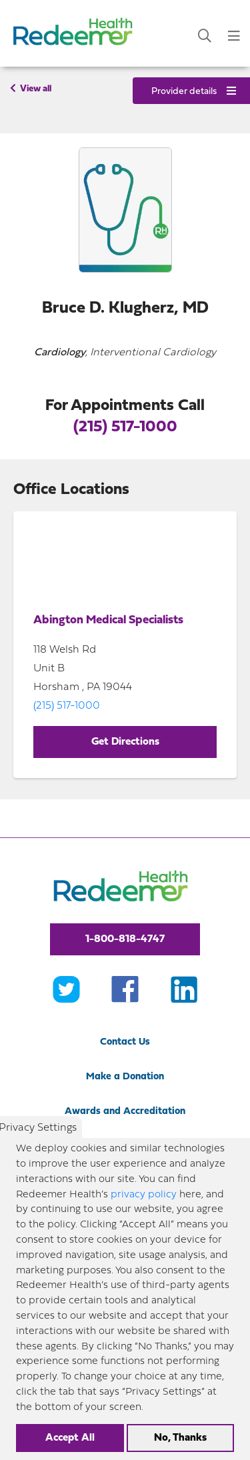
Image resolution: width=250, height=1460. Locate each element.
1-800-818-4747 (125, 939)
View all (30, 88)
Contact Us (125, 1042)
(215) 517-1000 (125, 427)
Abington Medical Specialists (108, 620)
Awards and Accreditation (125, 1112)
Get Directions (125, 742)
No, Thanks (180, 1438)
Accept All (70, 1438)
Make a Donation (125, 1077)
